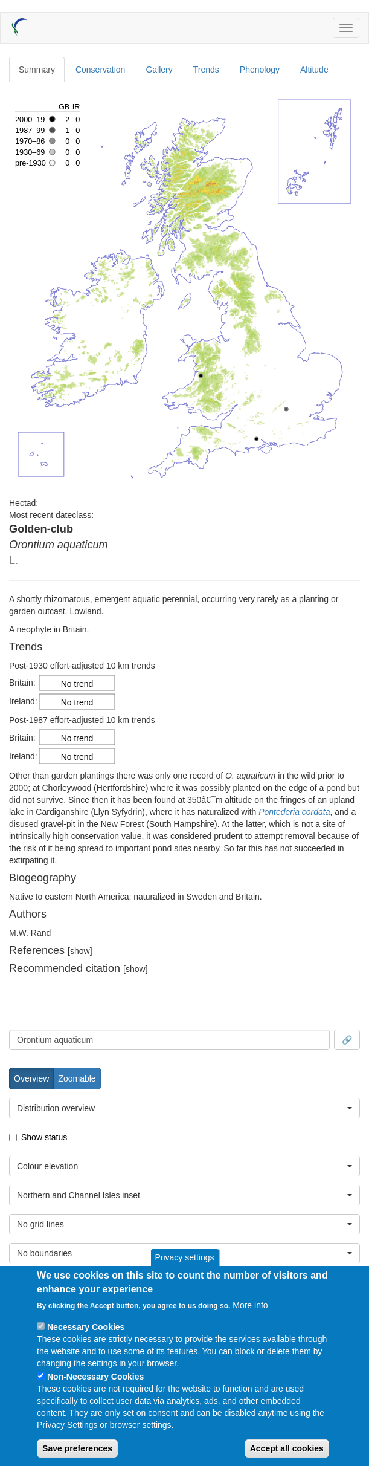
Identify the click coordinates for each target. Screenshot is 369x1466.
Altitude (314, 69)
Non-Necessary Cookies (95, 1376)
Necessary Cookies (85, 1327)
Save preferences (77, 1448)
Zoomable (76, 1078)
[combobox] (169, 1040)
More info (250, 1305)
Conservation (100, 69)
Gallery (159, 69)
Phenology (260, 69)
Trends (206, 69)
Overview (31, 1078)
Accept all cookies (287, 1448)
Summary (37, 69)
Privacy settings (184, 1257)
